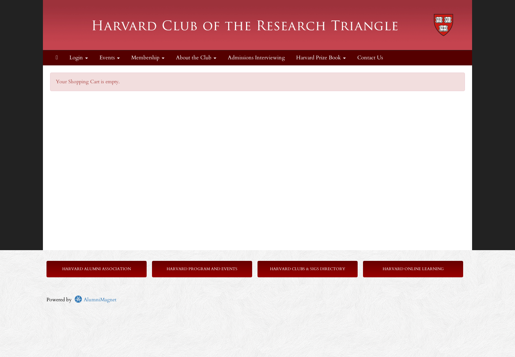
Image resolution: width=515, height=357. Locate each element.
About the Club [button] (196, 57)
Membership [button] (148, 57)
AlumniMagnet (95, 299)
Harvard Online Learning (413, 269)
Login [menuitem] (78, 57)
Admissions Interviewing (256, 57)
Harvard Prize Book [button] (321, 57)
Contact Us (370, 57)
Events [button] (109, 57)
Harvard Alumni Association (96, 269)
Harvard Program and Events (202, 269)
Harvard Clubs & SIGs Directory (307, 269)
